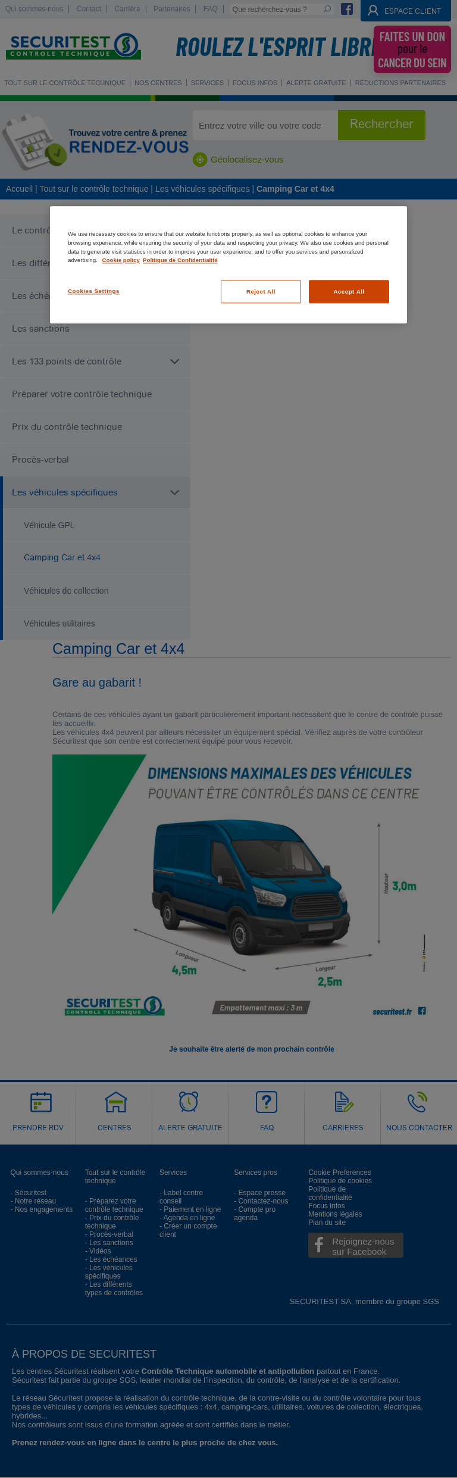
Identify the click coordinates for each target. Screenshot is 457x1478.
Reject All (261, 291)
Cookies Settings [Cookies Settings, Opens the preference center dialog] (94, 291)
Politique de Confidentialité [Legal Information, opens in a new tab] (180, 260)
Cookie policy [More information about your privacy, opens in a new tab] (121, 260)
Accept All (348, 291)
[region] (228, 265)
